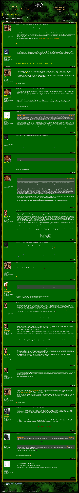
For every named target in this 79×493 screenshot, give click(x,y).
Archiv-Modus (26, 489)
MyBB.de (23, 491)
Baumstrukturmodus (72, 22)
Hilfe (69, 14)
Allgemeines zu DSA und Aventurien (33, 17)
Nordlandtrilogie (16, 489)
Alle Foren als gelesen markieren (36, 489)
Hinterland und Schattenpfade (25, 392)
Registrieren (16, 14)
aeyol (47, 24)
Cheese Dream (28, 455)
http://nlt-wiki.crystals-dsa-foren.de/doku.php (29, 62)
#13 (75, 302)
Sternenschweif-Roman (34, 390)
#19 (75, 433)
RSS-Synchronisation (46, 489)
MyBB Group (37, 491)
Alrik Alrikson (48, 88)
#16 (75, 368)
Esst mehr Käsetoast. (20, 43)
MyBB (29, 491)
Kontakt (11, 489)
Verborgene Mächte (67, 310)
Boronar (47, 407)
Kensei (47, 135)
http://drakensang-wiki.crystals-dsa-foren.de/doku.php (56, 62)
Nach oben (22, 489)
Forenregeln (73, 14)
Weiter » (18, 21)
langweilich (39, 296)
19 (15, 21)
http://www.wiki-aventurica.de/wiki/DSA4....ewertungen (48, 38)
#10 (75, 242)
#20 (75, 460)
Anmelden (10, 14)
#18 (75, 407)
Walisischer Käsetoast (20, 455)
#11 (75, 262)
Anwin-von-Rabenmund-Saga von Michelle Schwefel (39, 415)
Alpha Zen (47, 348)
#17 (75, 387)
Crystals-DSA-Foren (6, 17)
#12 (75, 282)
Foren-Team (7, 489)
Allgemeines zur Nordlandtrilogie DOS (18, 17)
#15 (75, 348)
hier (22, 290)
